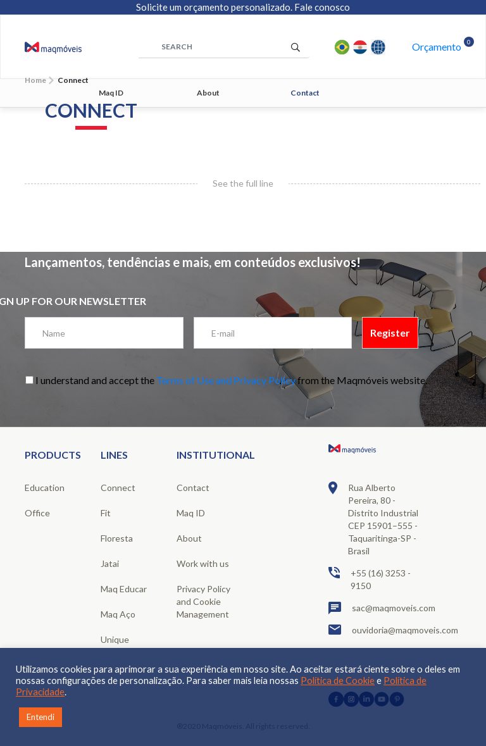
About (208, 92)
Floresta (117, 538)
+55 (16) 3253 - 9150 (369, 579)
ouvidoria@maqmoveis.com (375, 629)
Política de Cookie (338, 680)
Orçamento (436, 46)
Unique (115, 639)
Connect (118, 487)
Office (37, 512)
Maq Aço (118, 614)
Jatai (110, 563)
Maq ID (111, 92)
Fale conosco (322, 7)
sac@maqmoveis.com (375, 608)
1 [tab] (318, 138)
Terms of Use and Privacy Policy (226, 380)
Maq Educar (124, 588)
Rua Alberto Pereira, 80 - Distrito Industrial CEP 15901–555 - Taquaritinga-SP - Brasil (373, 519)
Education (45, 487)
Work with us (203, 563)
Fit (106, 512)
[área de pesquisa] (224, 46)
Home (35, 80)
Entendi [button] (40, 717)
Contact (305, 92)
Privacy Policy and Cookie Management (203, 601)
